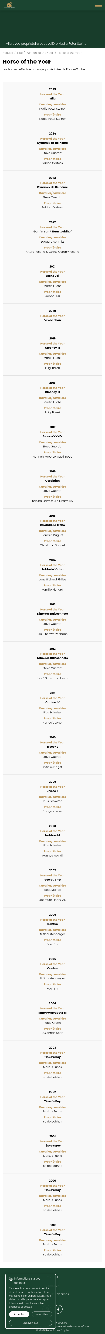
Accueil (8, 53)
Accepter (18, 1314)
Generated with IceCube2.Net (70, 1326)
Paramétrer (40, 1314)
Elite (20, 53)
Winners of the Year (39, 53)
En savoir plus (30, 1322)
